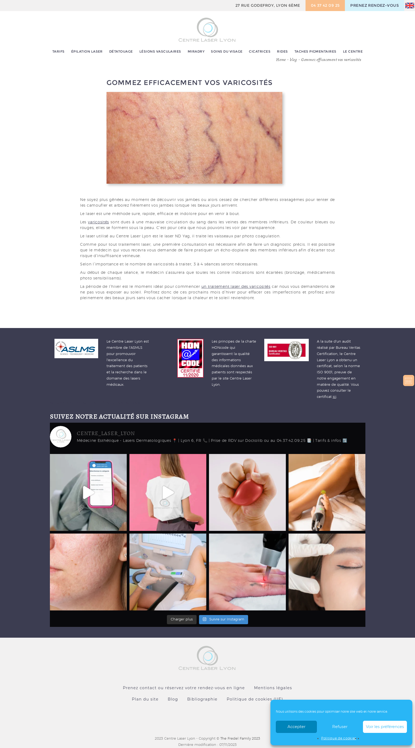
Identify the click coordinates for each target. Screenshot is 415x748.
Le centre (353, 51)
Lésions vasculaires (160, 51)
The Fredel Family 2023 (240, 738)
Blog (173, 699)
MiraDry (196, 51)
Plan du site (145, 699)
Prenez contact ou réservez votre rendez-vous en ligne (184, 687)
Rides (282, 51)
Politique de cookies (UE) (255, 699)
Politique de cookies (338, 738)
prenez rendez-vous (374, 5)
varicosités (98, 222)
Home (281, 59)
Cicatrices (259, 51)
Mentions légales (273, 687)
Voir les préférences (385, 727)
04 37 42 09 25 (325, 5)
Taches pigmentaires (315, 51)
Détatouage (121, 51)
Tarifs (58, 51)
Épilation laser (87, 51)
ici (334, 397)
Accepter (296, 727)
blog (293, 59)
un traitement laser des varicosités (235, 287)
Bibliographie (202, 699)
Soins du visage (226, 51)
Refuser (339, 727)
